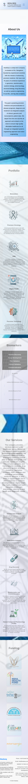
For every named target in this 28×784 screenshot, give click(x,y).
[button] (24, 5)
